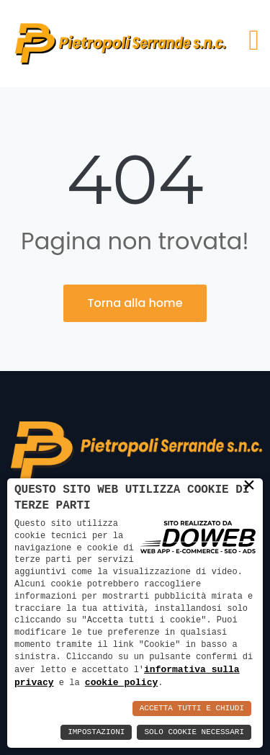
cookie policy (121, 682)
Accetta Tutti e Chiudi (192, 708)
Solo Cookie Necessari (194, 732)
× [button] (249, 485)
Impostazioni (96, 732)
